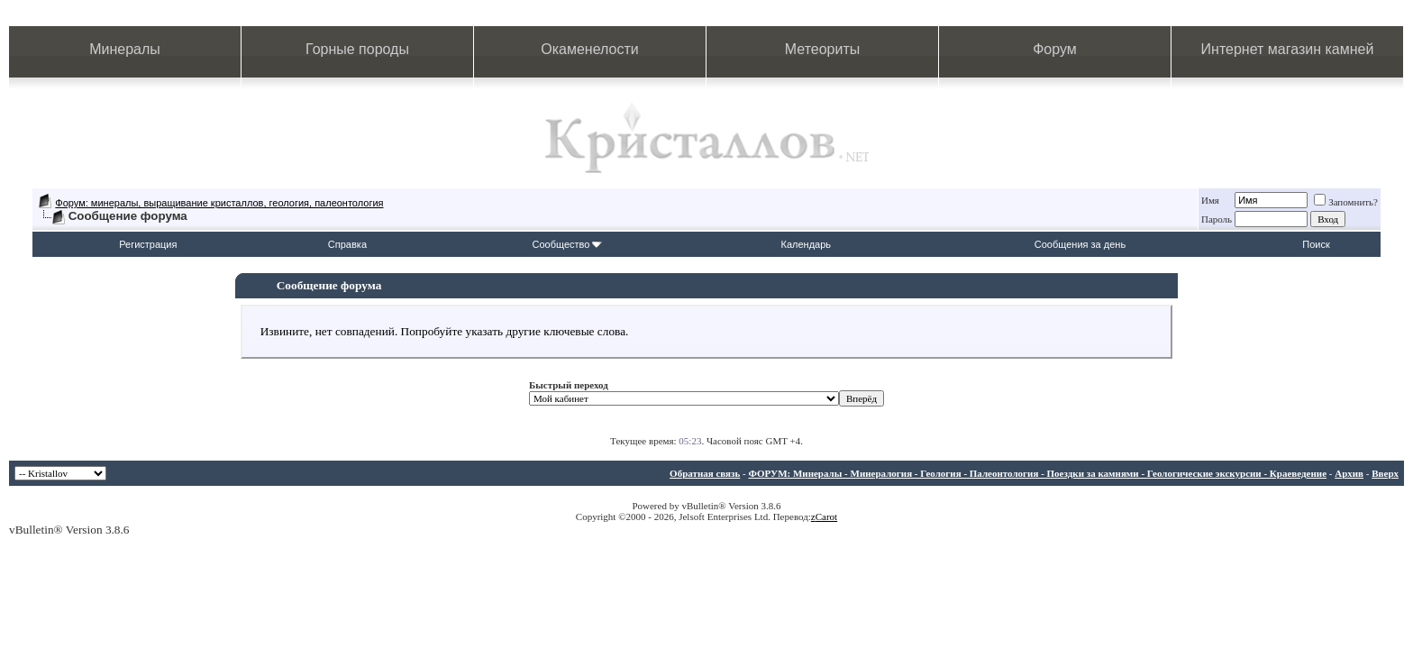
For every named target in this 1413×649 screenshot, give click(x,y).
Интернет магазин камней (1287, 49)
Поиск (1315, 244)
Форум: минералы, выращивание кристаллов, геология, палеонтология (219, 202)
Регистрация (148, 244)
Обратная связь (705, 473)
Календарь (806, 244)
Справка (347, 244)
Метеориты (822, 49)
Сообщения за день (1080, 244)
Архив (1349, 473)
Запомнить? (1346, 202)
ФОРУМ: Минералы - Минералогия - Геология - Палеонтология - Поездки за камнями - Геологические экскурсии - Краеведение (1037, 473)
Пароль (1216, 219)
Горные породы (357, 49)
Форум (1055, 49)
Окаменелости (589, 49)
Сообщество (567, 244)
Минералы (124, 49)
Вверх (1385, 473)
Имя (1210, 200)
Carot (826, 516)
